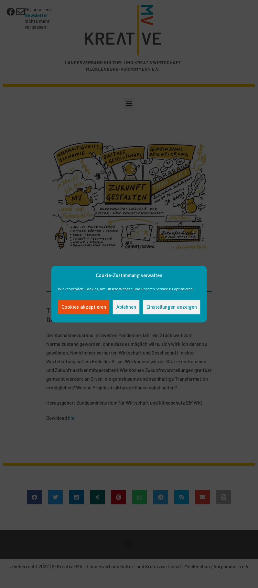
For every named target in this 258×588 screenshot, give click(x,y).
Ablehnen (126, 307)
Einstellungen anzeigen (171, 307)
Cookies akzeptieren (83, 307)
